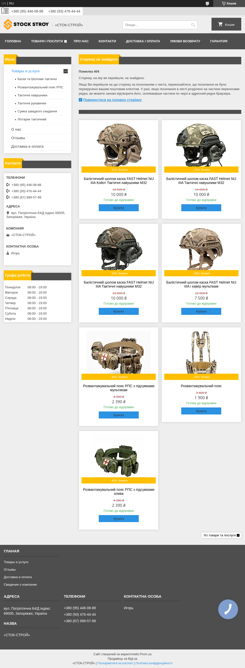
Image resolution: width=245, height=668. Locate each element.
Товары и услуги (25, 71)
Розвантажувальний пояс (201, 386)
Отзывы (18, 138)
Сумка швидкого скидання (37, 111)
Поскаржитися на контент (115, 663)
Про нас (81, 41)
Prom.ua (146, 654)
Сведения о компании (20, 584)
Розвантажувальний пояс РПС (40, 87)
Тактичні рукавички (32, 103)
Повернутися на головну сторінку (112, 100)
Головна (13, 41)
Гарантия (219, 41)
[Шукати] (193, 25)
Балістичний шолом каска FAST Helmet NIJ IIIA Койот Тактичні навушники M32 (119, 181)
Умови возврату (185, 41)
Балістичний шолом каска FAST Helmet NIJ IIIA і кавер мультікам (201, 284)
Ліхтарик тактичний (32, 119)
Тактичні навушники (32, 95)
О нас (16, 129)
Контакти (107, 41)
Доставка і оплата (143, 41)
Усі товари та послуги (220, 535)
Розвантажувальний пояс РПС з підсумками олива (118, 492)
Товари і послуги (47, 41)
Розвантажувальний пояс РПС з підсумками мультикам (118, 388)
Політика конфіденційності (154, 663)
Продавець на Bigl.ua (122, 658)
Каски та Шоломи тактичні (37, 79)
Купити (119, 208)
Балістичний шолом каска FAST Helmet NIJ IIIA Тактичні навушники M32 (201, 181)
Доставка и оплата (27, 146)
